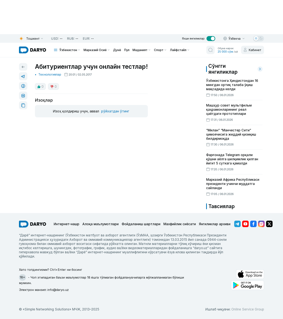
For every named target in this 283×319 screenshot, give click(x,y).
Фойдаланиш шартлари (141, 224)
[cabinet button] (252, 50)
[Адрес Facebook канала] (253, 224)
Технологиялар (49, 74)
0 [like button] (40, 86)
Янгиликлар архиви (214, 224)
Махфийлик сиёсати (179, 224)
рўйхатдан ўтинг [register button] (115, 111)
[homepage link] (32, 50)
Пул (126, 50)
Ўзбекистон (69, 50)
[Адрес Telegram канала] (237, 224)
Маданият (141, 50)
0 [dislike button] (53, 86)
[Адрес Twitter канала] (269, 224)
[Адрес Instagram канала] (261, 224)
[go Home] (32, 224)
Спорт (160, 50)
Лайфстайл (180, 50)
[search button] (210, 50)
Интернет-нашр (66, 224)
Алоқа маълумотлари (100, 224)
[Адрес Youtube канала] (245, 224)
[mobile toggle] (55, 50)
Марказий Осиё (97, 50)
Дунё (117, 50)
